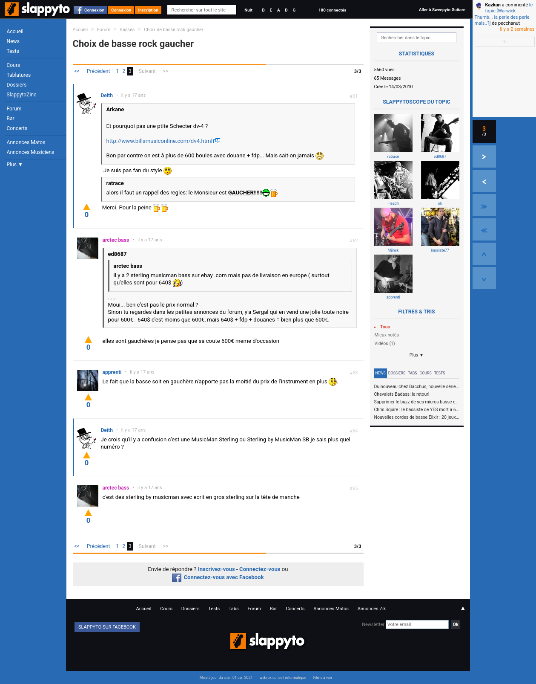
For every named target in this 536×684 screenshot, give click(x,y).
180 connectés (332, 10)
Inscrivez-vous (216, 569)
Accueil (15, 32)
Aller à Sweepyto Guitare (442, 9)
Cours (13, 65)
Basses (127, 29)
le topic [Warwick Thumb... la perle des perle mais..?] (504, 14)
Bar (10, 119)
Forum (14, 109)
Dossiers (17, 85)
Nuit (248, 10)
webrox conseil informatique (283, 677)
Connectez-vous (260, 569)
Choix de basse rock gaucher (173, 29)
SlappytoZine (22, 95)
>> (166, 71)
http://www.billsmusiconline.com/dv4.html (159, 141)
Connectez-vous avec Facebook (218, 577)
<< (77, 71)
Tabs (412, 373)
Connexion (94, 10)
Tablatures (19, 75)
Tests (13, 51)
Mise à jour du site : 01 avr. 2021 (226, 677)
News (13, 41)
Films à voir (322, 677)
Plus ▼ (15, 165)
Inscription (148, 10)
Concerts (17, 128)
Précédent (98, 71)
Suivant (147, 71)
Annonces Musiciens (30, 152)
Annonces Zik (372, 609)
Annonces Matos (26, 142)
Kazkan (493, 5)
